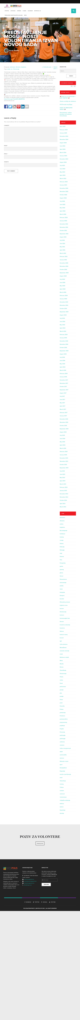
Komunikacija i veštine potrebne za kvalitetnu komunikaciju (66, 114)
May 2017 (62, 402)
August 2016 (63, 432)
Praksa (61, 709)
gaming (62, 569)
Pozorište (62, 706)
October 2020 (63, 269)
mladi (8, 69)
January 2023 (63, 185)
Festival (62, 556)
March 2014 (63, 507)
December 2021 (64, 224)
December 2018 (64, 341)
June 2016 (62, 438)
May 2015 (62, 477)
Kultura (62, 631)
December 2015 (64, 458)
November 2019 (64, 305)
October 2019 (63, 308)
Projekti (62, 729)
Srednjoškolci (63, 768)
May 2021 (62, 246)
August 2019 (63, 315)
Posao (61, 699)
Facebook (28, 902)
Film (61, 559)
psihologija (62, 735)
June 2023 (62, 168)
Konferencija (63, 611)
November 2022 (64, 191)
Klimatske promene (65, 602)
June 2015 (62, 474)
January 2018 (63, 376)
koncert (62, 608)
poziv (61, 702)
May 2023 (62, 172)
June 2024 (62, 146)
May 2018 (62, 363)
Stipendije (62, 771)
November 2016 (64, 422)
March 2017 (63, 409)
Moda (61, 660)
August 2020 (63, 276)
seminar (62, 758)
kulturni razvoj (63, 634)
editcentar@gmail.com (29, 879)
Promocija (62, 732)
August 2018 (63, 354)
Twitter (36, 902)
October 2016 (63, 425)
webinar (62, 803)
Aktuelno (13, 10)
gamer (61, 566)
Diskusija (62, 546)
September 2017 (64, 389)
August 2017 (63, 393)
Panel (61, 683)
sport (61, 764)
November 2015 (64, 461)
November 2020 (64, 266)
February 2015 (64, 487)
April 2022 (62, 211)
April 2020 (62, 289)
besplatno (23, 67)
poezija (61, 696)
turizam (62, 790)
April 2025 (62, 126)
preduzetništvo (64, 719)
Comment (6, 125)
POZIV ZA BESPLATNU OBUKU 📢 (66, 108)
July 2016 (62, 435)
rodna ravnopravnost (65, 748)
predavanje (63, 712)
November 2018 (64, 344)
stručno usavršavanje (65, 774)
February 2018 (64, 373)
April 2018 (62, 367)
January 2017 (63, 415)
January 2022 (63, 220)
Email (6, 153)
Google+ (44, 902)
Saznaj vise (40, 843)
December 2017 (64, 380)
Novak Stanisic (14, 50)
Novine (61, 667)
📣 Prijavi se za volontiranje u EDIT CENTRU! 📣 (67, 97)
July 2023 (62, 165)
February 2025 (64, 129)
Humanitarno (63, 579)
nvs (11, 69)
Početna (7, 10)
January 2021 (63, 259)
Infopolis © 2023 (40, 908)
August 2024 (63, 142)
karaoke (62, 598)
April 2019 (62, 328)
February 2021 (64, 256)
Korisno (19, 10)
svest (61, 777)
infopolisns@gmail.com (29, 883)
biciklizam (62, 533)
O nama (24, 10)
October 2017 (63, 386)
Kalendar (30, 10)
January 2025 (63, 133)
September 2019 (64, 311)
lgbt (61, 641)
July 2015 (62, 471)
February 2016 (64, 451)
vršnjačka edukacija (65, 800)
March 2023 (63, 178)
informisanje (63, 582)
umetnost (62, 794)
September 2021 (64, 233)
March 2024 (63, 152)
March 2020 (63, 292)
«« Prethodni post (46, 67)
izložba (61, 585)
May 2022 (62, 207)
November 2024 (64, 139)
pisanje (61, 689)
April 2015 (62, 480)
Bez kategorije (63, 530)
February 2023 (64, 181)
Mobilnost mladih (64, 657)
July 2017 (62, 396)
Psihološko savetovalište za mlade (14, 15)
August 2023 (63, 162)
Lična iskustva (63, 644)
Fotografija (63, 563)
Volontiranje (16, 69)
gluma (61, 572)
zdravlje (62, 813)
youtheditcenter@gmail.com (30, 881)
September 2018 (64, 350)
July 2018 (62, 357)
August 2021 (63, 237)
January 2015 (63, 490)
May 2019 (62, 324)
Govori (61, 576)
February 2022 (64, 217)
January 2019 (63, 337)
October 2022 (63, 194)
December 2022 (64, 188)
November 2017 (64, 383)
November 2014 (64, 497)
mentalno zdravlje (64, 650)
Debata (62, 543)
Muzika (62, 663)
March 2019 (63, 331)
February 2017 (63, 412)
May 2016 (62, 441)
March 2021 (63, 253)
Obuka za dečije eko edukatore (68, 101)
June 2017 (62, 399)
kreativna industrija (65, 624)
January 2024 (63, 155)
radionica (62, 742)
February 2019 (64, 334)
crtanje (61, 540)
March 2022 (63, 214)
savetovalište (63, 755)
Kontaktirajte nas (28, 885)
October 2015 (63, 464)
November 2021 (64, 227)
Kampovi (62, 595)
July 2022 (62, 201)
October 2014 (63, 500)
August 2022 (63, 198)
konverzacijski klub (65, 618)
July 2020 (62, 279)
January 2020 (63, 298)
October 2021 (63, 230)
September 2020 (64, 272)
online (61, 680)
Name (6, 145)
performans (63, 686)
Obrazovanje (63, 673)
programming (63, 722)
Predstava (62, 715)
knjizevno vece (64, 605)
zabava (61, 807)
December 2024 (64, 136)
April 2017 (62, 406)
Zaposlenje (62, 810)
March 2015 (63, 484)
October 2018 (63, 347)
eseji (61, 553)
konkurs (62, 615)
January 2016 (63, 454)
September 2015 (64, 467)
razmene (62, 745)
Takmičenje (63, 781)
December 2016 (64, 419)
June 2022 (62, 204)
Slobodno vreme (64, 761)
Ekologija (62, 550)
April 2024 (62, 149)
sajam (61, 751)
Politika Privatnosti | (29, 908)
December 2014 (64, 493)
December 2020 (64, 263)
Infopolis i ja (37, 10)
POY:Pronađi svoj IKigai (66, 104)
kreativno (62, 628)
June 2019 (62, 321)
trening (62, 784)
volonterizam (63, 797)
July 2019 (62, 318)
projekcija (62, 725)
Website (6, 161)
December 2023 (64, 159)
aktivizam (12, 67)
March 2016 (63, 448)
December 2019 (64, 302)
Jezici (61, 589)
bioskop (62, 537)
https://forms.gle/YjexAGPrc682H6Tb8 (14, 99)
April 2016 (62, 445)
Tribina (62, 787)
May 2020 (62, 285)
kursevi (62, 637)
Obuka (61, 676)
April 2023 (62, 175)
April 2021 (62, 250)
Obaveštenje (63, 670)
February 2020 (64, 295)
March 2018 (63, 370)
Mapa (25, 15)
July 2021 (62, 240)
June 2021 (62, 243)
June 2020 (62, 282)
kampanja (62, 592)
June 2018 (62, 360)
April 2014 (62, 503)
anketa (61, 524)
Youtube (52, 902)
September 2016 (64, 428)
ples (61, 693)
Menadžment (63, 647)
